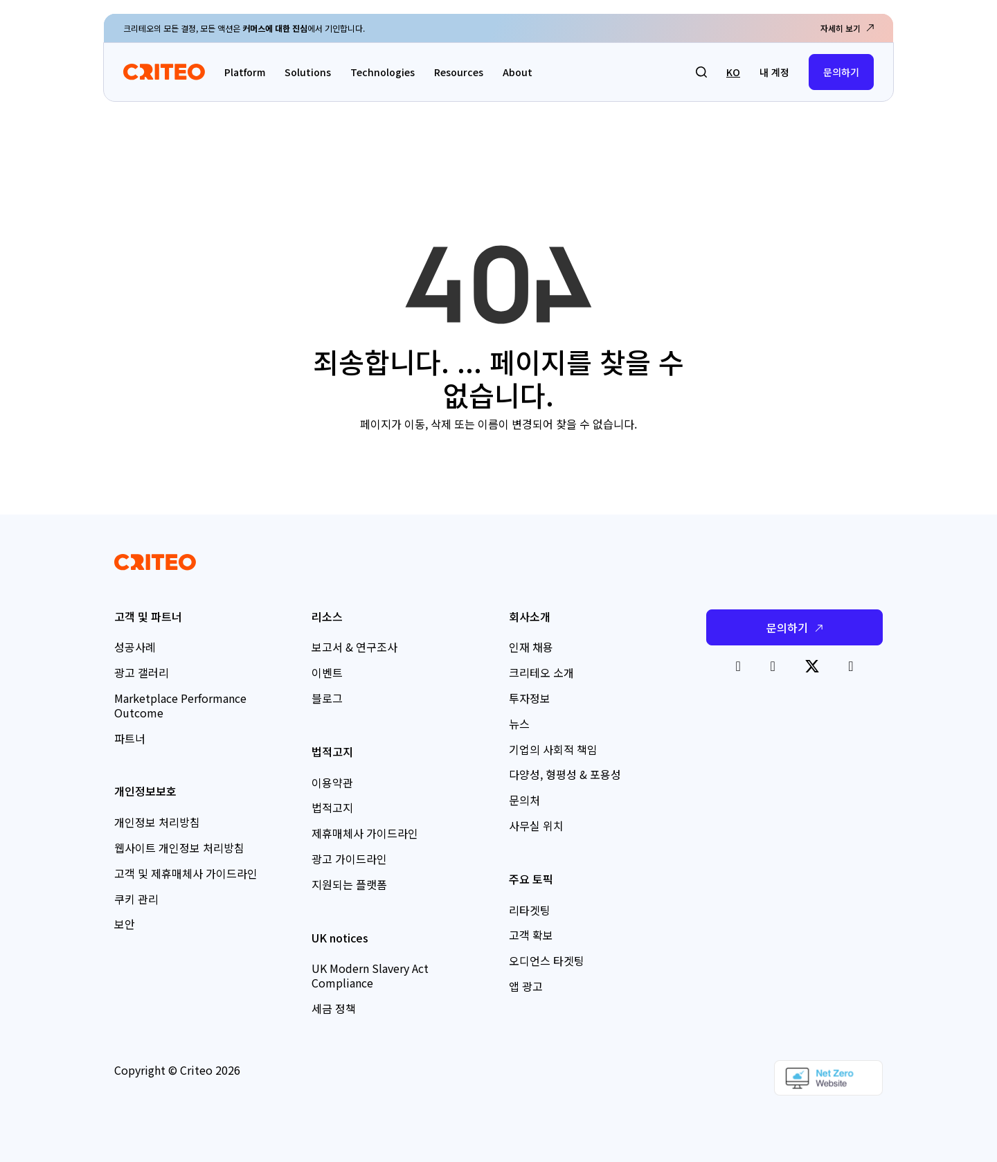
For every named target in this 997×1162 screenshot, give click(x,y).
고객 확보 (531, 935)
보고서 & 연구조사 (354, 646)
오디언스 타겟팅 (546, 960)
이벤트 (327, 672)
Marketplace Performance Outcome (180, 705)
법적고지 (332, 807)
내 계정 (774, 72)
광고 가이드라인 (349, 858)
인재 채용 (531, 646)
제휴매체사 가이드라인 (365, 833)
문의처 (524, 800)
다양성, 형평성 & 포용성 (565, 774)
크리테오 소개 (541, 672)
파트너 (129, 738)
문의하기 (841, 72)
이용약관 (332, 782)
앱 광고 (526, 986)
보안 (124, 923)
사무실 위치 (536, 825)
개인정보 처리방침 (157, 822)
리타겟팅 (529, 910)
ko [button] (733, 72)
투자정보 (529, 698)
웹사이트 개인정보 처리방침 (179, 847)
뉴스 (519, 723)
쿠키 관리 (136, 899)
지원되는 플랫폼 (349, 884)
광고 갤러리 (141, 672)
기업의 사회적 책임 (553, 749)
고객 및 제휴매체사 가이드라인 (186, 873)
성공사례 (135, 646)
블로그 (327, 698)
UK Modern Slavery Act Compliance (370, 975)
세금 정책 (334, 1008)
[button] (701, 72)
